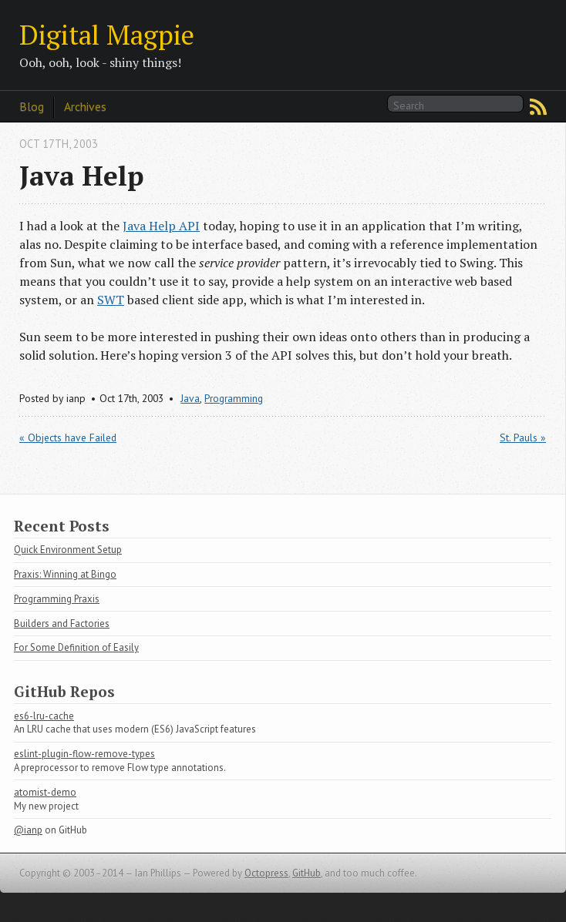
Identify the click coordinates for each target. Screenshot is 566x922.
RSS (538, 107)
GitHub (306, 873)
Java (190, 398)
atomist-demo (45, 792)
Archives (85, 106)
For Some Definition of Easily (76, 647)
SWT (110, 299)
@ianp (28, 830)
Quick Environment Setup (68, 549)
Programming (233, 398)
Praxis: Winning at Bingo (65, 574)
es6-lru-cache (44, 716)
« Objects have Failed (67, 437)
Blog (31, 106)
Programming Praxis (56, 598)
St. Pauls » (523, 437)
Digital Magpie (106, 34)
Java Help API (161, 225)
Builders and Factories (61, 623)
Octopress (266, 873)
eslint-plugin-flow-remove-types (84, 753)
